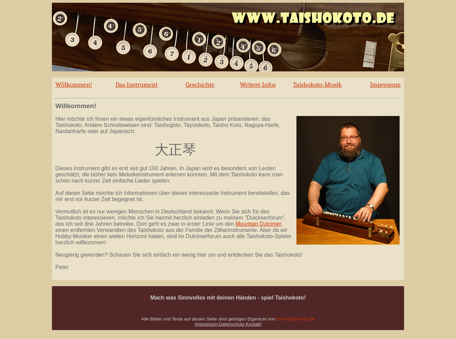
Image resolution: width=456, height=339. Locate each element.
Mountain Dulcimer (258, 224)
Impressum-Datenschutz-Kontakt (228, 324)
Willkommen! (73, 85)
